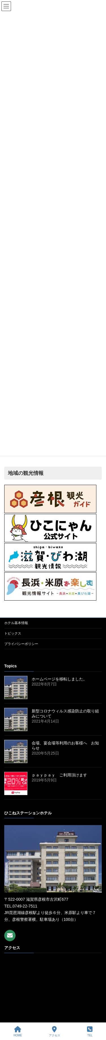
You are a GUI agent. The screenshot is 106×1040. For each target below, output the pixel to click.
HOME (18, 1031)
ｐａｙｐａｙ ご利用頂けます (59, 774)
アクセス (54, 1031)
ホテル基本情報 (16, 623)
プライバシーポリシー (21, 644)
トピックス (12, 633)
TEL (89, 1031)
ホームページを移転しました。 (59, 678)
